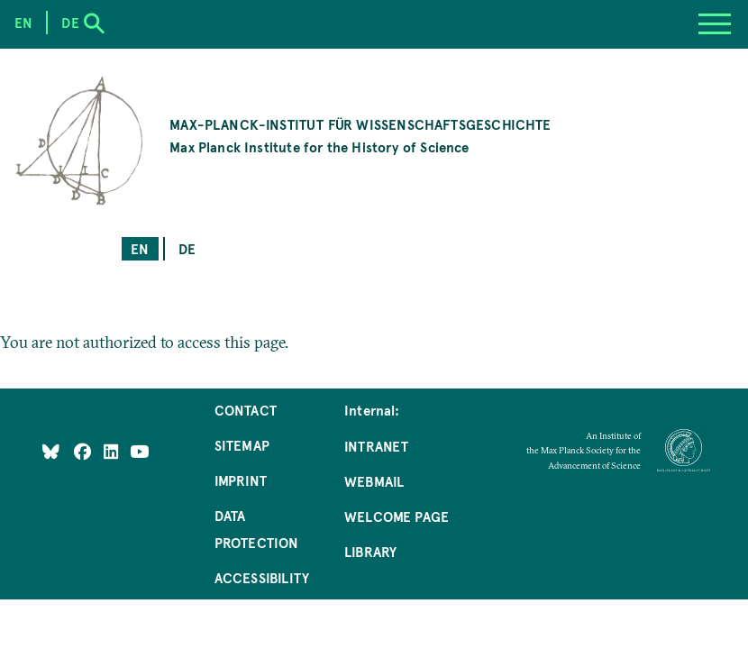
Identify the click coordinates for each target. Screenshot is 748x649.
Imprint (240, 480)
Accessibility (261, 577)
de (187, 248)
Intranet (376, 445)
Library (370, 551)
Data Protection (256, 529)
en (140, 248)
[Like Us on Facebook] (84, 451)
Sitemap (241, 444)
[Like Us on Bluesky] (50, 451)
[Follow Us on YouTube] (139, 451)
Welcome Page (396, 516)
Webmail (374, 480)
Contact (245, 409)
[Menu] (714, 24)
